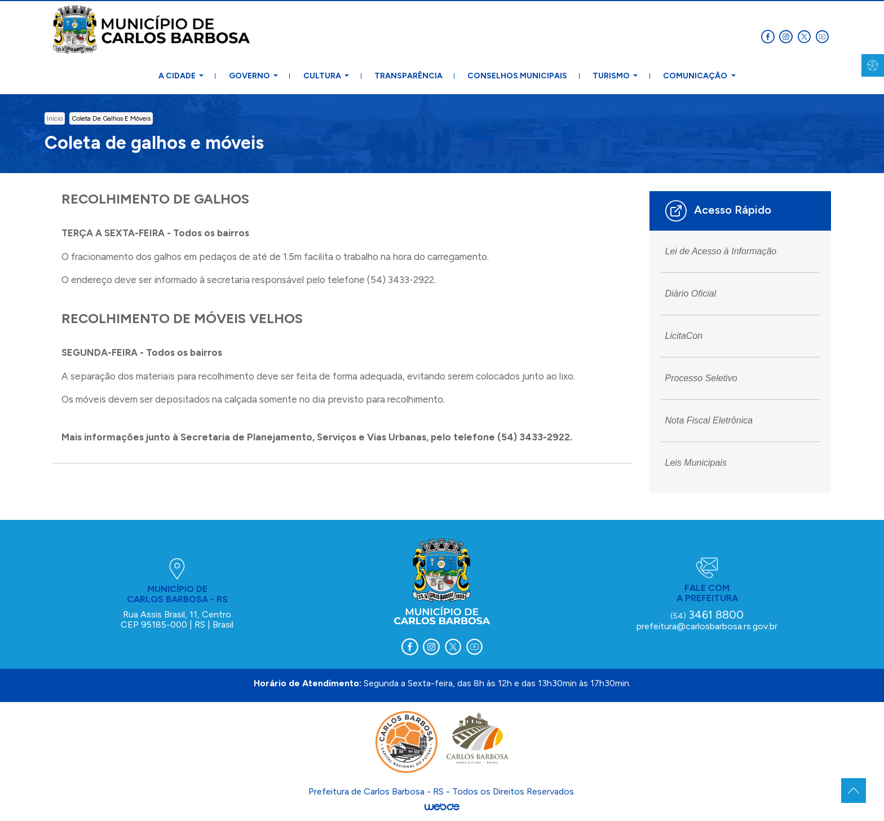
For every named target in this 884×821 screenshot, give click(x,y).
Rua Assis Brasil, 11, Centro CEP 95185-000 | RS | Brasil (177, 619)
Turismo (612, 76)
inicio (55, 118)
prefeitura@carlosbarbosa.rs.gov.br (707, 626)
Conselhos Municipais (517, 76)
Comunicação (696, 76)
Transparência (408, 76)
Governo (250, 76)
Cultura (323, 76)
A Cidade (177, 76)
